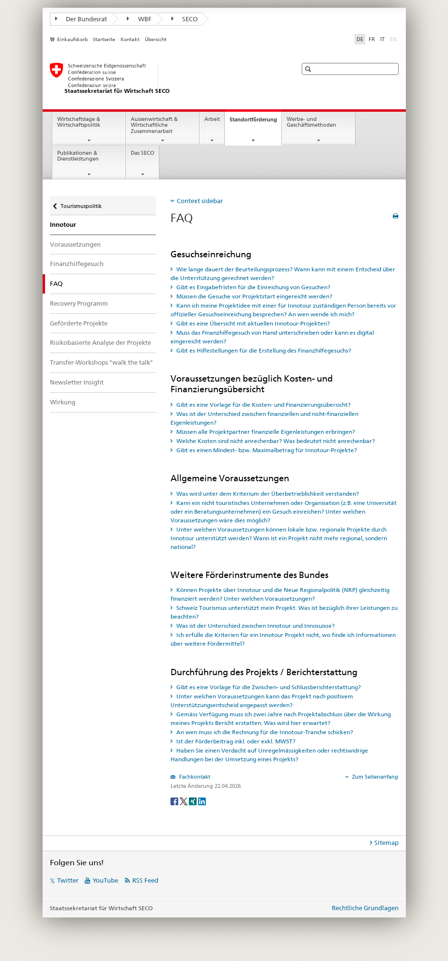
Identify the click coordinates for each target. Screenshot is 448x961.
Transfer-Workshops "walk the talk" (101, 362)
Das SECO (142, 153)
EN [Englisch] (394, 39)
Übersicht (156, 39)
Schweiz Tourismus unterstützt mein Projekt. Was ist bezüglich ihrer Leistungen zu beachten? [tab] (284, 612)
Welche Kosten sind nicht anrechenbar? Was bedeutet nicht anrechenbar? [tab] (275, 440)
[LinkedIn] (202, 800)
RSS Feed (145, 880)
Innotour (63, 225)
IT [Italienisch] (382, 39)
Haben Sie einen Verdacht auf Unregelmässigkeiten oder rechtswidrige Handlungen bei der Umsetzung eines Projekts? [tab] (269, 755)
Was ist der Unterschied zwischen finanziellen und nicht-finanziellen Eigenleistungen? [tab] (264, 418)
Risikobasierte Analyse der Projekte (100, 342)
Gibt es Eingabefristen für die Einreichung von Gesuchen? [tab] (252, 287)
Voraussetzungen (75, 244)
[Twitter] (184, 800)
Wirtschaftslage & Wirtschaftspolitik (78, 122)
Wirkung (63, 402)
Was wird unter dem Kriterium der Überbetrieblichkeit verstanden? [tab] (267, 493)
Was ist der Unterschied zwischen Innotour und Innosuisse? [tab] (255, 625)
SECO (184, 19)
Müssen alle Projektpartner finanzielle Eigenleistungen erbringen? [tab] (265, 431)
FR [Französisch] (372, 39)
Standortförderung (255, 122)
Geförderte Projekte (79, 323)
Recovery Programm (79, 303)
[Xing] (193, 800)
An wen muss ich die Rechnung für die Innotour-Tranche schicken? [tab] (264, 732)
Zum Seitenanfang (374, 776)
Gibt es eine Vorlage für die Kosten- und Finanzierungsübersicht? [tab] (263, 404)
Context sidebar (200, 201)
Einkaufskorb (72, 39)
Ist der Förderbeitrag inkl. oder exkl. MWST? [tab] (235, 741)
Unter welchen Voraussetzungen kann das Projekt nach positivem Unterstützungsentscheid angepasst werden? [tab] (261, 701)
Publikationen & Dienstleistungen (78, 156)
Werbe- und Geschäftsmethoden (311, 122)
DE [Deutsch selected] (359, 39)
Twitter (67, 880)
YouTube (105, 880)
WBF (139, 19)
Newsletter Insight (77, 382)
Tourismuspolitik (81, 203)
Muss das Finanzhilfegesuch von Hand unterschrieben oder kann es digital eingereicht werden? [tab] (272, 337)
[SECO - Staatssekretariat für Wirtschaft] (164, 79)
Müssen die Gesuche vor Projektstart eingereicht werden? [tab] (253, 296)
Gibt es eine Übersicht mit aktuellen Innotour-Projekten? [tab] (252, 323)
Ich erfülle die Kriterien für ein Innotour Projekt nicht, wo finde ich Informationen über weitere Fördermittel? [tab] (283, 639)
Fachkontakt (194, 776)
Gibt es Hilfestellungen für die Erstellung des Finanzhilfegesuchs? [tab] (263, 350)
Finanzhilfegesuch (77, 263)
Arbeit (212, 119)
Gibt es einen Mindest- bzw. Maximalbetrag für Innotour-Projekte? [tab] (266, 450)
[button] (309, 68)
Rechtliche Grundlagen (365, 908)
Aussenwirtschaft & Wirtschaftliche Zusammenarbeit (154, 125)
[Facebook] (175, 800)
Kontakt (130, 39)
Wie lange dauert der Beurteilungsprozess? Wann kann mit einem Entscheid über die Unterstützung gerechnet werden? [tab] (282, 273)
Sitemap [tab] (386, 842)
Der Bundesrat (81, 19)
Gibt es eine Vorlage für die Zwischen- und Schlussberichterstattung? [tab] (268, 687)
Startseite (104, 39)
